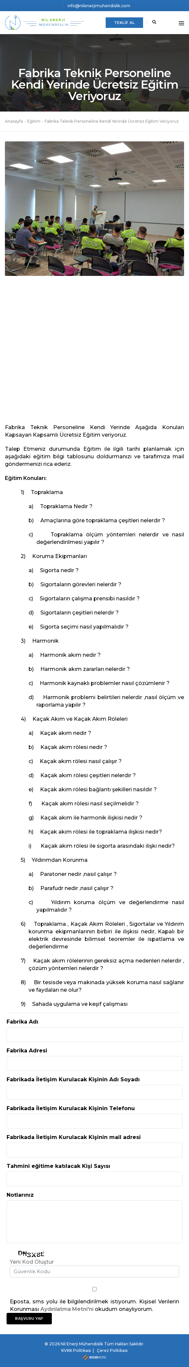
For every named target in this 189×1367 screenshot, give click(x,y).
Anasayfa (14, 121)
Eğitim (33, 121)
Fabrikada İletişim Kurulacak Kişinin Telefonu (71, 1108)
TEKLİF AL (124, 22)
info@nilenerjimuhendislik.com (99, 5)
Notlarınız (20, 1195)
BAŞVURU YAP (29, 1318)
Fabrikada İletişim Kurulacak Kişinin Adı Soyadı (73, 1079)
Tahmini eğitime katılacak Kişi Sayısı (58, 1166)
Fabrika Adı (22, 1022)
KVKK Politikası (76, 1350)
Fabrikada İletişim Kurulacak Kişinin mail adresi (74, 1137)
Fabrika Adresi (27, 1050)
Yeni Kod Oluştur (32, 1262)
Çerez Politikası (112, 1350)
